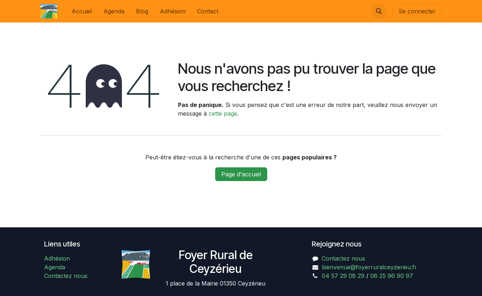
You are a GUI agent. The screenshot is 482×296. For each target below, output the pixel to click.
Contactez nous (66, 275)
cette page (223, 113)
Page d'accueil (241, 174)
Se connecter (417, 11)
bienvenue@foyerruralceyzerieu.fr (369, 267)
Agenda (54, 267)
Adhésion (57, 258)
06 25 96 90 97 (391, 275)
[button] (379, 11)
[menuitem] (82, 11)
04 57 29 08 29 (343, 275)
